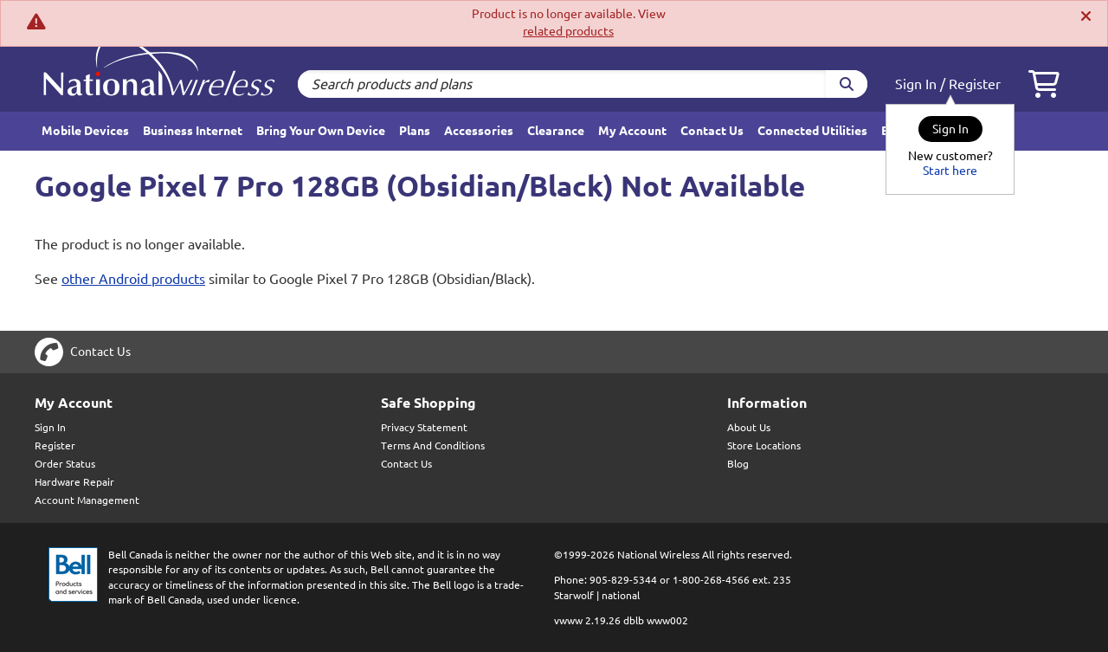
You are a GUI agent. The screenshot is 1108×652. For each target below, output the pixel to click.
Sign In (916, 84)
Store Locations (764, 445)
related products (568, 31)
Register (975, 84)
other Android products (133, 279)
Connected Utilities (812, 131)
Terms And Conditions (433, 445)
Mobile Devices (85, 131)
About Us (748, 427)
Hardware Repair (74, 481)
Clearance (555, 131)
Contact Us (712, 131)
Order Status (65, 463)
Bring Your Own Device (320, 131)
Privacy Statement (424, 427)
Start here (950, 171)
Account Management (87, 500)
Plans (414, 131)
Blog (738, 463)
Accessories (478, 131)
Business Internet (192, 131)
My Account (632, 131)
